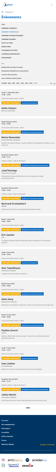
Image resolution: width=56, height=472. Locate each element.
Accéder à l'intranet (47, 444)
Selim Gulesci (8, 108)
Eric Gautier (8, 234)
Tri (51, 83)
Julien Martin (8, 394)
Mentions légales (7, 444)
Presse (3, 440)
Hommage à (5, 428)
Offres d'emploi (7, 436)
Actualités (5, 432)
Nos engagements (8, 424)
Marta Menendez (10, 137)
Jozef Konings (9, 170)
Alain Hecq (7, 299)
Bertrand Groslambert (13, 203)
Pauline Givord (9, 330)
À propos (4, 420)
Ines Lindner (8, 363)
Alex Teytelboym (10, 267)
